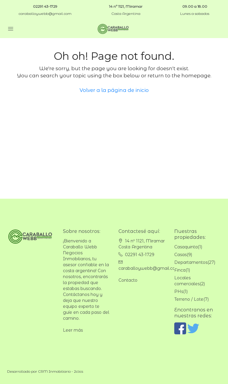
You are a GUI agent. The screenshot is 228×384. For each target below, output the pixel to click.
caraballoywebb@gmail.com (45, 13)
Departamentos (191, 262)
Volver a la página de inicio (114, 90)
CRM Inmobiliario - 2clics (60, 371)
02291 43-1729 (45, 6)
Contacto (127, 280)
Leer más (73, 330)
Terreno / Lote (188, 299)
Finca (180, 270)
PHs (178, 291)
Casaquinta (186, 247)
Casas (180, 254)
